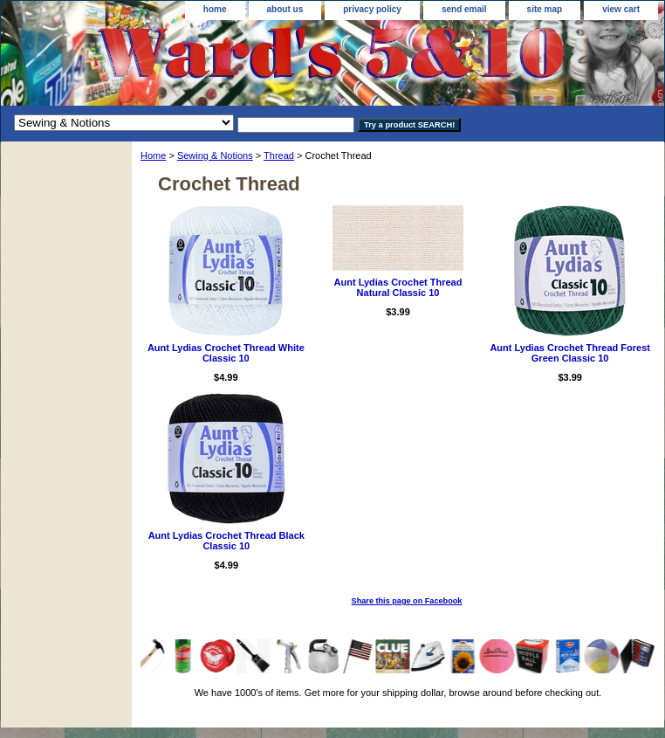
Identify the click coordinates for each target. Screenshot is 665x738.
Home (153, 155)
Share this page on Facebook (407, 601)
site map (545, 9)
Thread (279, 155)
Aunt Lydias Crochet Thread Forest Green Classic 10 (570, 352)
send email (464, 9)
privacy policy (372, 9)
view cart (621, 9)
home (215, 9)
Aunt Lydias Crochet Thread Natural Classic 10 (398, 287)
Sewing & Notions (215, 155)
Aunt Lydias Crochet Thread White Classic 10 (226, 352)
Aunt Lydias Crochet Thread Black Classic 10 (226, 540)
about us (285, 9)
